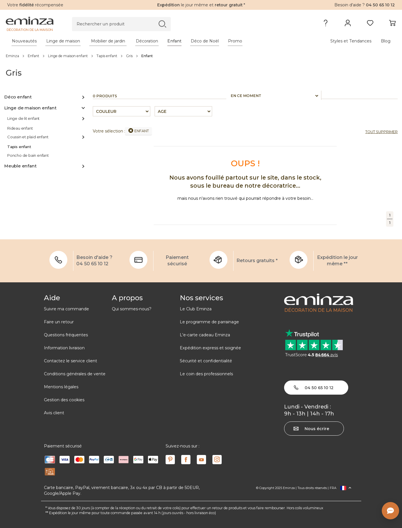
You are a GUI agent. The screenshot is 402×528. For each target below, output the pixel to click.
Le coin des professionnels (206, 373)
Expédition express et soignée (210, 347)
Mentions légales (61, 386)
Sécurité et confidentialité (206, 360)
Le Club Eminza (196, 308)
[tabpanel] (153, 41)
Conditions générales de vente (74, 373)
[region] (201, 55)
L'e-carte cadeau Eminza (205, 334)
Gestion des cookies (64, 399)
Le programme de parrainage (209, 321)
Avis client (54, 412)
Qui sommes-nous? (131, 308)
